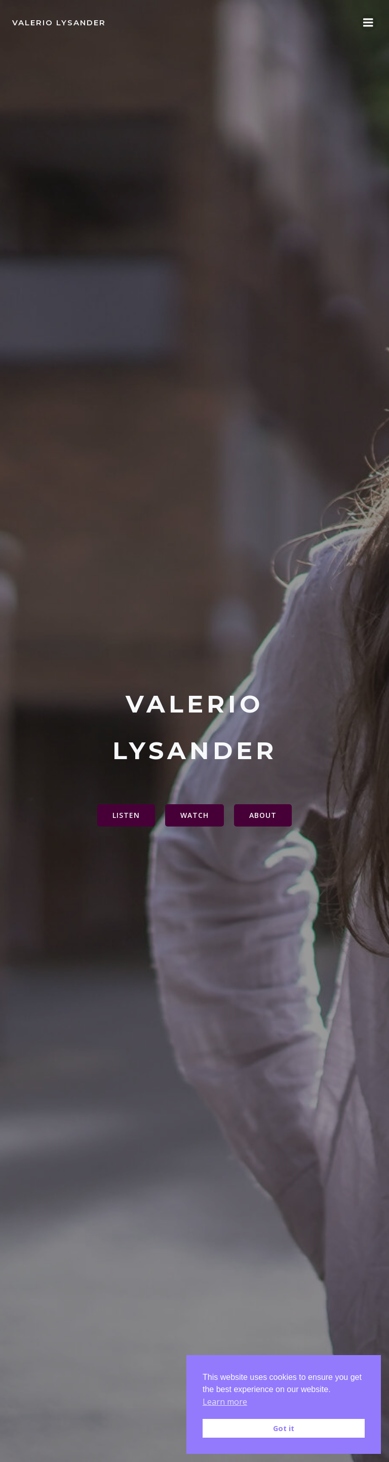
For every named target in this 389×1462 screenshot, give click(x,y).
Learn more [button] (225, 1401)
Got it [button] (283, 1428)
